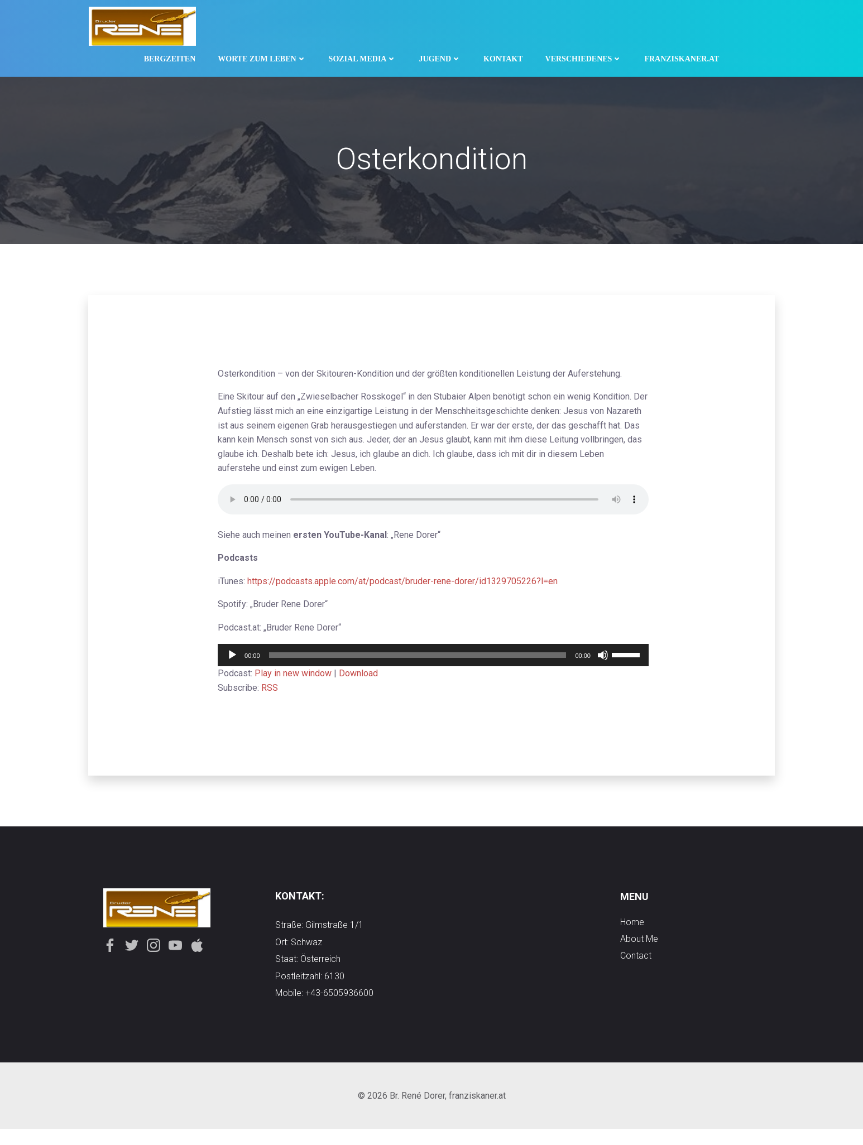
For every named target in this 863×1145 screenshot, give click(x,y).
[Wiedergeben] (237, 659)
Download (363, 677)
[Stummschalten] (588, 659)
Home (632, 933)
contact (635, 966)
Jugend (440, 56)
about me (639, 950)
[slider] (413, 659)
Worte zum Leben (262, 56)
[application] (429, 659)
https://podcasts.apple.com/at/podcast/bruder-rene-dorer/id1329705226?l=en (408, 585)
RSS (275, 692)
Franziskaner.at (681, 56)
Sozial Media (363, 56)
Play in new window (298, 677)
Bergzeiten (170, 56)
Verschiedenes (583, 56)
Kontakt (503, 56)
